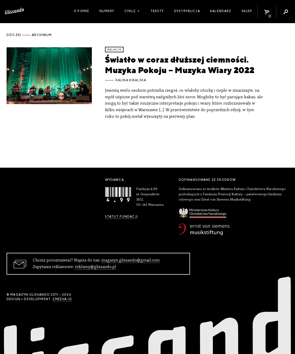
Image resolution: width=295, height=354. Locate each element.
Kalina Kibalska (130, 80)
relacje (114, 49)
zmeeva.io (62, 299)
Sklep (246, 11)
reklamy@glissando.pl (95, 267)
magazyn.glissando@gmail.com (130, 260)
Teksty (157, 11)
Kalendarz (220, 11)
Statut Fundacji (121, 216)
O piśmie (81, 11)
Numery (106, 11)
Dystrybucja (187, 11)
